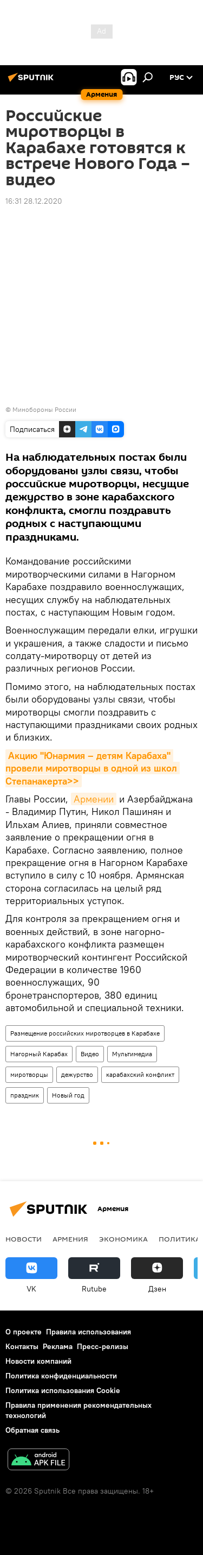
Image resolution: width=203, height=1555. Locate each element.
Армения (70, 1239)
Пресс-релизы (102, 1346)
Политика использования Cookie (62, 1390)
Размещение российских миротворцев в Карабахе (85, 1033)
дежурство (77, 1074)
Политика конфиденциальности (61, 1376)
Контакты (21, 1346)
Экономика (123, 1239)
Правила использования (88, 1332)
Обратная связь (32, 1430)
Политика (179, 1239)
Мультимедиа (132, 1054)
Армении (94, 799)
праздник (24, 1095)
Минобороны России (44, 409)
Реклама (58, 1346)
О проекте (23, 1332)
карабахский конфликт (140, 1074)
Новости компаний (38, 1361)
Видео (90, 1054)
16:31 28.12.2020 (33, 201)
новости (23, 1239)
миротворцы (29, 1074)
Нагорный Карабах (39, 1054)
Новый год (68, 1095)
